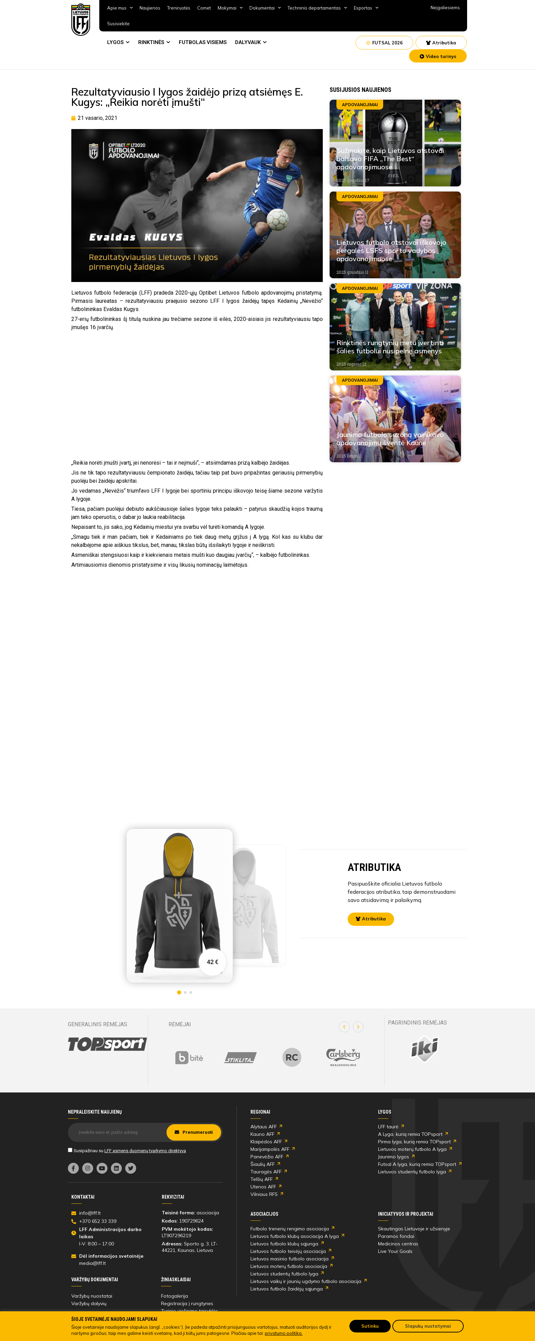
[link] (80, 19)
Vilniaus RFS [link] (264, 1194)
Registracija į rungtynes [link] (187, 1303)
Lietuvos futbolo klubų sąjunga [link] (284, 1244)
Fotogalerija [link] (174, 1296)
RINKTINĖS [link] (151, 42)
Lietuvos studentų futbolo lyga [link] (412, 1172)
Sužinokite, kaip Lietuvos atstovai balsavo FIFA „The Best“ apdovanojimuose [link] (390, 158)
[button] (344, 1026)
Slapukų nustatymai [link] (428, 1326)
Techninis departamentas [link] (317, 8)
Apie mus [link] (120, 8)
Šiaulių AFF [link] (262, 1164)
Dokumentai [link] (265, 8)
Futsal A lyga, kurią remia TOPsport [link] (417, 1164)
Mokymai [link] (230, 8)
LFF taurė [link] (388, 1127)
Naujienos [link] (150, 8)
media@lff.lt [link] (92, 1263)
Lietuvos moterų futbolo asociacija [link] (288, 1266)
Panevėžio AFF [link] (266, 1157)
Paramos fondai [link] (396, 1236)
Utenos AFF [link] (263, 1187)
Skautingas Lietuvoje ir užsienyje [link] (414, 1229)
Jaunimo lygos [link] (393, 1157)
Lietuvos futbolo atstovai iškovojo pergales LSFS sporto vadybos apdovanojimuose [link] (391, 250)
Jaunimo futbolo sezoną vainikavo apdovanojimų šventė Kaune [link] (390, 438)
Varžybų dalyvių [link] (88, 1303)
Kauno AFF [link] (262, 1134)
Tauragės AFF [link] (265, 1172)
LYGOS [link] (115, 42)
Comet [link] (204, 8)
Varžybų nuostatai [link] (91, 1296)
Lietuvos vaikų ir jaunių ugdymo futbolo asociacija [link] (305, 1281)
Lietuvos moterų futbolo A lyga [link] (412, 1149)
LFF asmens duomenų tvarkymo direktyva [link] (145, 1150)
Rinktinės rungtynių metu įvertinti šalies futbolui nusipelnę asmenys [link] (390, 346)
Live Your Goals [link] (395, 1251)
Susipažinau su (130, 1150)
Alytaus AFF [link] (263, 1127)
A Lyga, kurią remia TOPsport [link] (410, 1134)
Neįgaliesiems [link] (445, 7)
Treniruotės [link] (178, 8)
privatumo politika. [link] (284, 1333)
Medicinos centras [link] (398, 1244)
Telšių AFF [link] (261, 1179)
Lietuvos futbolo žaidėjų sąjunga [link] (286, 1289)
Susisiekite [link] (118, 23)
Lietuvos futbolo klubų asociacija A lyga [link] (294, 1236)
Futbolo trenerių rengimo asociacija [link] (289, 1229)
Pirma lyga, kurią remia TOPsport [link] (414, 1142)
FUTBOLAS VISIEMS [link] (203, 42)
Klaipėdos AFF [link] (266, 1142)
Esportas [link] (366, 8)
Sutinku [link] (370, 1326)
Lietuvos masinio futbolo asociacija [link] (289, 1259)
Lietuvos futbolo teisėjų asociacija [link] (288, 1251)
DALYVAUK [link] (248, 42)
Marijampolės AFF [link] (269, 1149)
